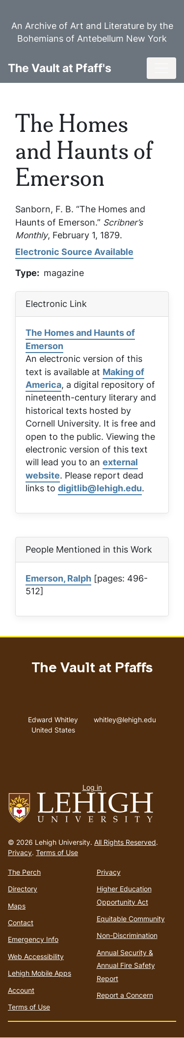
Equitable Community (131, 918)
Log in (92, 787)
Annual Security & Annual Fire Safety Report (126, 965)
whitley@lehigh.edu (125, 717)
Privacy (20, 852)
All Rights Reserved (125, 842)
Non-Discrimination (127, 935)
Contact (20, 922)
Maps (17, 906)
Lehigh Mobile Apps (39, 973)
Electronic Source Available (74, 252)
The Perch (24, 872)
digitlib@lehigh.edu (100, 488)
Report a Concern (125, 995)
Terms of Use (57, 852)
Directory (22, 888)
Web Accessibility (36, 956)
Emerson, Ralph (58, 578)
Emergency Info (33, 939)
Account (21, 990)
